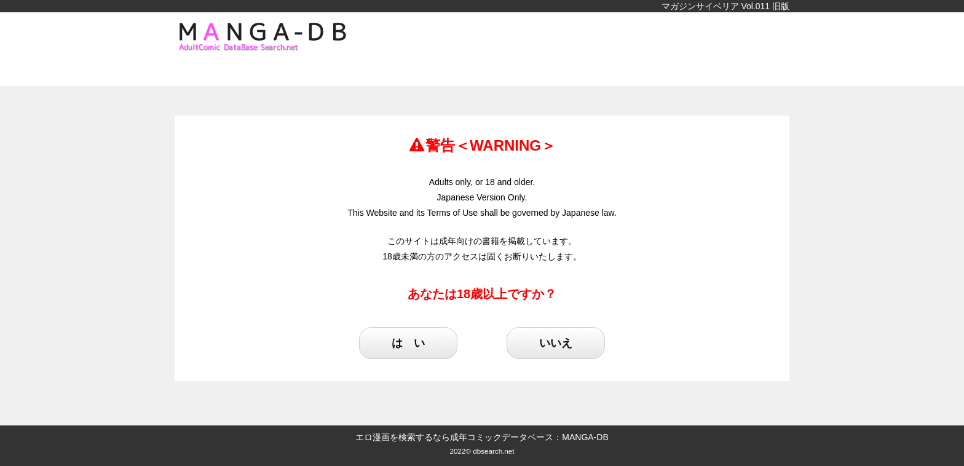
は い (408, 343)
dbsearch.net (493, 451)
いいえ (555, 343)
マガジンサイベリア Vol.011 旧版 (726, 6)
